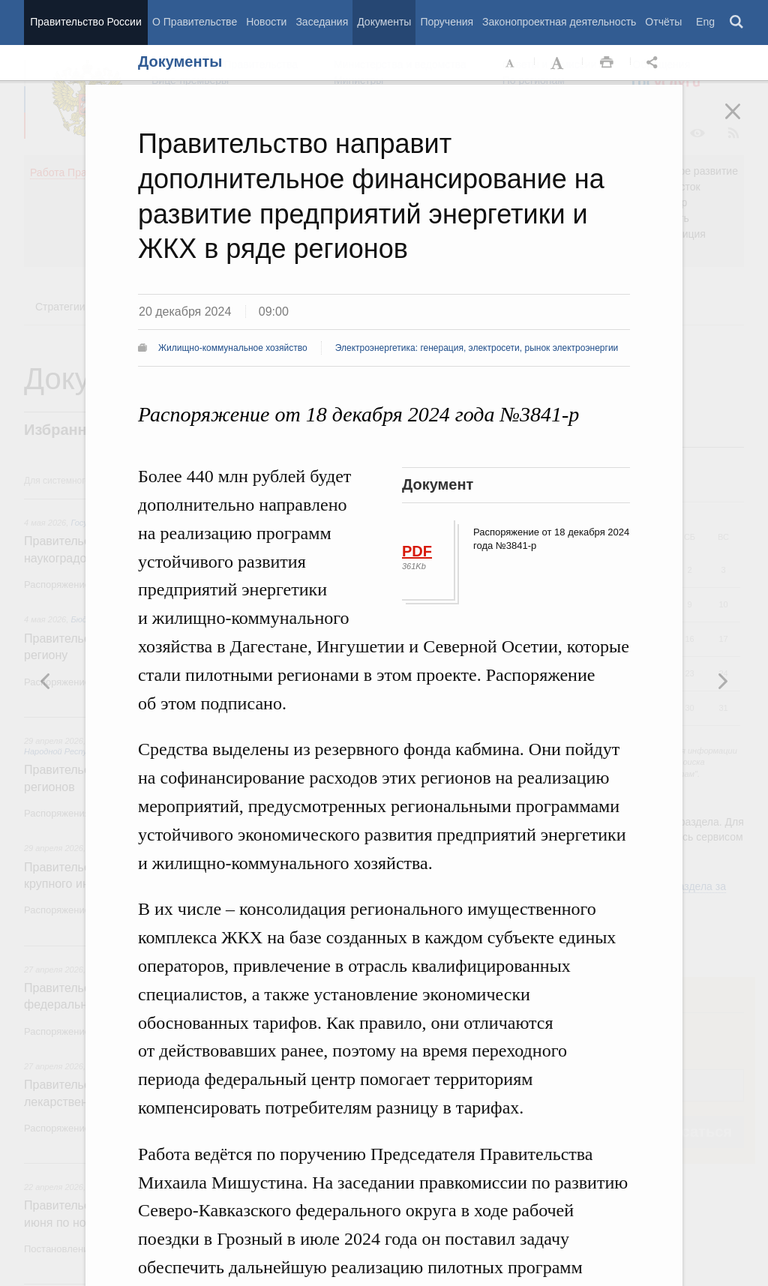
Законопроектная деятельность (559, 22)
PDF (417, 551)
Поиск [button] (737, 22)
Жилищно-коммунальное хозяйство (233, 348)
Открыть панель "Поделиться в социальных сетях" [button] (655, 63)
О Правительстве (194, 22)
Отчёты (663, 22)
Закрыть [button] (743, 121)
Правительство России (85, 22)
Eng (705, 22)
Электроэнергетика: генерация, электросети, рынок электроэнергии (477, 348)
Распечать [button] (607, 63)
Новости (266, 22)
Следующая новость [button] (45, 680)
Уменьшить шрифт (511, 63)
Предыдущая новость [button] (722, 680)
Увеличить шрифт (559, 63)
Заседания (322, 22)
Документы (384, 22)
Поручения (446, 22)
